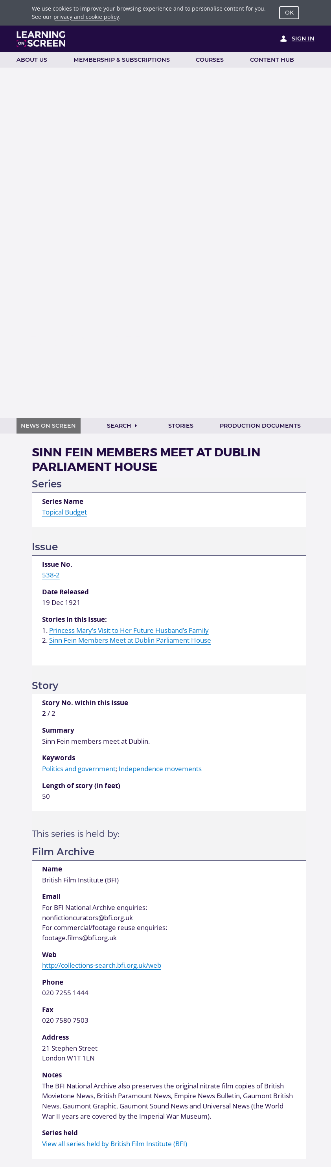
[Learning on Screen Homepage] (41, 39)
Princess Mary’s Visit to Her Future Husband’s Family (129, 630)
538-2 (51, 574)
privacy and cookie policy (86, 16)
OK (289, 12)
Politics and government (79, 768)
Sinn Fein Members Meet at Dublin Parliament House (130, 640)
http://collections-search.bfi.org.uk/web (101, 965)
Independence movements (160, 768)
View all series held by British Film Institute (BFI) (114, 1143)
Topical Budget (64, 511)
